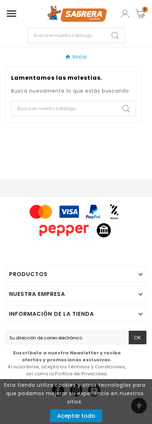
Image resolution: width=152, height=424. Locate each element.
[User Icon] (125, 14)
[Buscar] (67, 35)
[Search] (115, 35)
